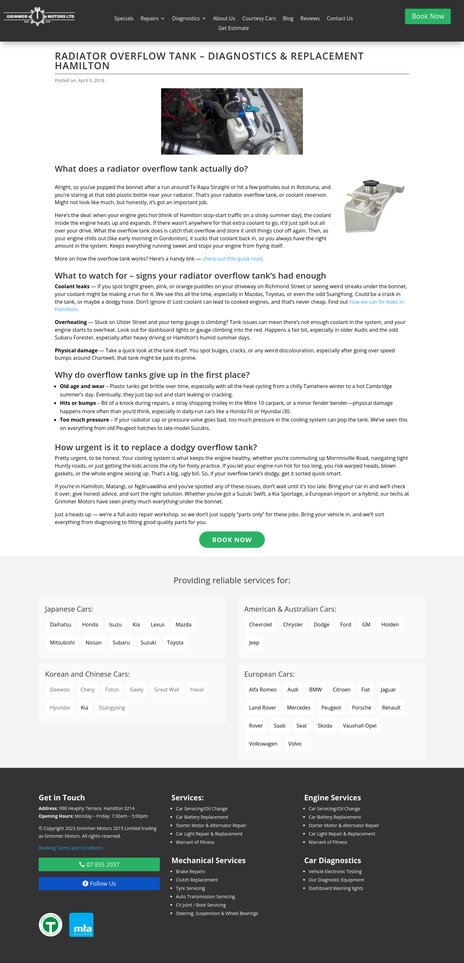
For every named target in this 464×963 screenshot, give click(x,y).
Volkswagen (263, 743)
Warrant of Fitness (195, 842)
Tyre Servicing (190, 888)
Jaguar (388, 689)
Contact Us (340, 19)
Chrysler (293, 624)
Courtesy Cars (259, 19)
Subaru (121, 642)
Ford (345, 624)
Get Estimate (233, 29)
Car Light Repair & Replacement (209, 834)
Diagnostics (185, 19)
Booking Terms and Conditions (71, 848)
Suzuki (148, 642)
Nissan (94, 642)
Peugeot (331, 707)
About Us (224, 19)
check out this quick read (232, 258)
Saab (279, 725)
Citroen (342, 689)
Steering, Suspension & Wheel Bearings (217, 913)
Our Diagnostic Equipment (336, 880)
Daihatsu (60, 624)
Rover (256, 725)
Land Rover (262, 707)
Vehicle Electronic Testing (335, 871)
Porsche (361, 707)
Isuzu (115, 624)
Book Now (428, 16)
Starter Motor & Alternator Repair (211, 825)
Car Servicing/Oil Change (201, 809)
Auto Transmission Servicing (205, 896)
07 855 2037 (103, 864)
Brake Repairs (190, 871)
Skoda (325, 725)
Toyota (175, 642)
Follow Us (103, 883)
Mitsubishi (62, 642)
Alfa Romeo (263, 689)
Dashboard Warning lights (336, 888)
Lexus (158, 624)
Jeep (254, 642)
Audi (292, 689)
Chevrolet (260, 624)
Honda (90, 624)
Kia (136, 624)
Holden (390, 624)
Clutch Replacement (197, 880)
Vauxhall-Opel (360, 725)
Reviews (310, 19)
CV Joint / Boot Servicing (201, 905)
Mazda (183, 624)
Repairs (150, 19)
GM (366, 624)
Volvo (295, 743)
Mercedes (299, 707)
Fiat (365, 689)
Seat (301, 725)
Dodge (322, 624)
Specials (124, 19)
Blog (288, 19)
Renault (391, 707)
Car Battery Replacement (202, 817)
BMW (315, 689)
